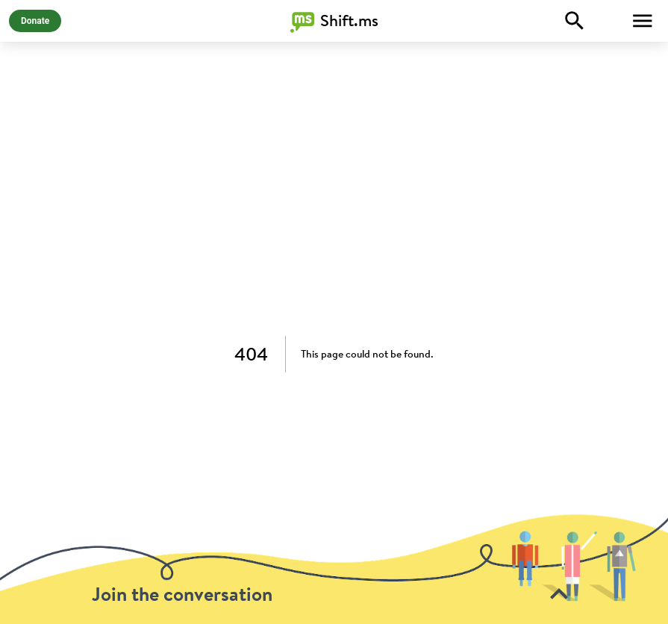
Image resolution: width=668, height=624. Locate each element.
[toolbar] (334, 569)
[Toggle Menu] (642, 21)
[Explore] (574, 21)
